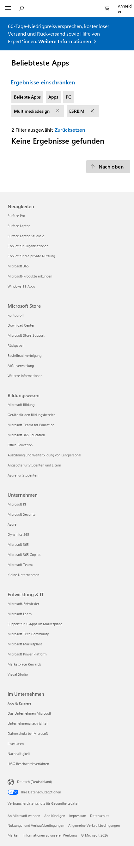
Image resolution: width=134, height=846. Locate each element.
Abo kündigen (54, 815)
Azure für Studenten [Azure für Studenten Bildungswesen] (23, 475)
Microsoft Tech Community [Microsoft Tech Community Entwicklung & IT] (28, 634)
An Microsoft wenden (24, 815)
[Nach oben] (108, 166)
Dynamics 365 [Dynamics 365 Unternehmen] (18, 534)
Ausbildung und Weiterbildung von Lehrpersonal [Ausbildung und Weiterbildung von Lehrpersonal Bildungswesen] (44, 455)
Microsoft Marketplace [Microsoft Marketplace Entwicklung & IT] (25, 644)
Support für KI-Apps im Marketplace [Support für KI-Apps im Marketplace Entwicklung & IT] (35, 623)
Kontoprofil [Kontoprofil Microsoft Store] (16, 315)
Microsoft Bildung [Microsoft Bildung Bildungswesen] (21, 404)
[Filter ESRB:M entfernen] (93, 111)
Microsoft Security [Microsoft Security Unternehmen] (21, 514)
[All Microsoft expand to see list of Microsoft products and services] (7, 8)
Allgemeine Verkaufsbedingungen (94, 825)
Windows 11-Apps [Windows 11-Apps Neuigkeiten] (21, 286)
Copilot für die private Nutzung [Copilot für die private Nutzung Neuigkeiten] (31, 256)
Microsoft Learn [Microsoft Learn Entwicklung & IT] (20, 613)
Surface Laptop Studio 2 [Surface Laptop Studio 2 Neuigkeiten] (26, 235)
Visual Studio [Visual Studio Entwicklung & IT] (18, 674)
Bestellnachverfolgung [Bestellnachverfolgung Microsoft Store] (24, 355)
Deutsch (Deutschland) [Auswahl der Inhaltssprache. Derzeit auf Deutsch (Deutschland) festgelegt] (34, 781)
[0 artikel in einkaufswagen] (108, 8)
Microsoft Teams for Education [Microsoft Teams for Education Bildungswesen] (31, 424)
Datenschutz (99, 815)
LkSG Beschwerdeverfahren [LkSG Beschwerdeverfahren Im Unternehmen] (28, 763)
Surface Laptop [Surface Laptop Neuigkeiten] (19, 225)
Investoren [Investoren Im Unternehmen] (16, 743)
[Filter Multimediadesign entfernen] (58, 111)
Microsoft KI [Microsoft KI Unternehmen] (17, 504)
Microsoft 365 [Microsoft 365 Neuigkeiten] (18, 266)
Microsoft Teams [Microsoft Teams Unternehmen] (20, 564)
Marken (13, 835)
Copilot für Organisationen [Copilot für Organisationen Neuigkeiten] (28, 245)
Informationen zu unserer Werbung (50, 835)
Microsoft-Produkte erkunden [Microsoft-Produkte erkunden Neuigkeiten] (30, 276)
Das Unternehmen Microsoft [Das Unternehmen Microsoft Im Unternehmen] (29, 713)
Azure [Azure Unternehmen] (12, 524)
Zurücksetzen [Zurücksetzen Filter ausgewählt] (70, 129)
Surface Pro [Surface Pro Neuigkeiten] (16, 215)
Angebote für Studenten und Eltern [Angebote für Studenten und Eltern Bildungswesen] (34, 465)
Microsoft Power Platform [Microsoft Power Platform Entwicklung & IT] (27, 654)
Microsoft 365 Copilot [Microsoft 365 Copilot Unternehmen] (24, 554)
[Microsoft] (66, 5)
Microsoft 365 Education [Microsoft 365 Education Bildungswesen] (26, 434)
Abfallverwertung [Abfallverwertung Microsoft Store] (21, 365)
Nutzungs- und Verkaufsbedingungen (36, 825)
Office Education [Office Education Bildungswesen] (20, 445)
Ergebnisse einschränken (43, 82)
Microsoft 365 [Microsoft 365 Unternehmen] (18, 544)
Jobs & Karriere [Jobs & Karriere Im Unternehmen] (19, 703)
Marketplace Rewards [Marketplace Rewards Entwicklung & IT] (24, 664)
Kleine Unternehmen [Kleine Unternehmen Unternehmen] (23, 574)
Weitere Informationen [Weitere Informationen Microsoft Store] (25, 375)
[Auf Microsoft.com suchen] (22, 8)
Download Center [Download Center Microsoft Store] (21, 325)
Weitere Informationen (64, 41)
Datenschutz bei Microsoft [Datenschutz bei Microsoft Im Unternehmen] (28, 733)
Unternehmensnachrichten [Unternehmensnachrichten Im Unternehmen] (28, 723)
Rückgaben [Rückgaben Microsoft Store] (16, 345)
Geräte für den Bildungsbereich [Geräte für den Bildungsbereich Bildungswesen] (31, 414)
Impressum (77, 815)
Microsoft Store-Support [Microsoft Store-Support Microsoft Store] (26, 335)
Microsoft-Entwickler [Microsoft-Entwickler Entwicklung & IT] (23, 603)
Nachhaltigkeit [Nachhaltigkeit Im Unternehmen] (19, 753)
